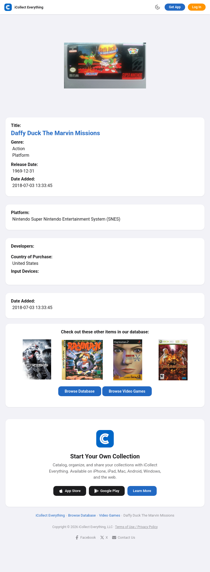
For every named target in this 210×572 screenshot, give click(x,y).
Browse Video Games (127, 391)
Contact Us (123, 537)
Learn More (142, 491)
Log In (196, 7)
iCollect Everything (50, 515)
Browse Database (80, 391)
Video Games (109, 515)
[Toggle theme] (157, 7)
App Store (69, 490)
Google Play (106, 490)
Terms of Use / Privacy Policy (136, 527)
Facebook (85, 537)
